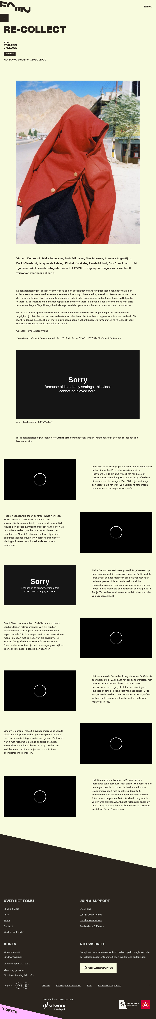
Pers (6, 915)
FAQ (89, 985)
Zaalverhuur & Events (92, 926)
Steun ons (85, 909)
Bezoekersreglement (109, 985)
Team (7, 920)
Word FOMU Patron (91, 920)
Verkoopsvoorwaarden (68, 985)
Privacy (46, 985)
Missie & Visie (11, 909)
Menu (148, 6)
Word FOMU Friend (91, 915)
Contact (8, 926)
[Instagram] (26, 986)
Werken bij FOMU (14, 932)
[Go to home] (15, 7)
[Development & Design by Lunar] (151, 985)
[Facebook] (19, 986)
